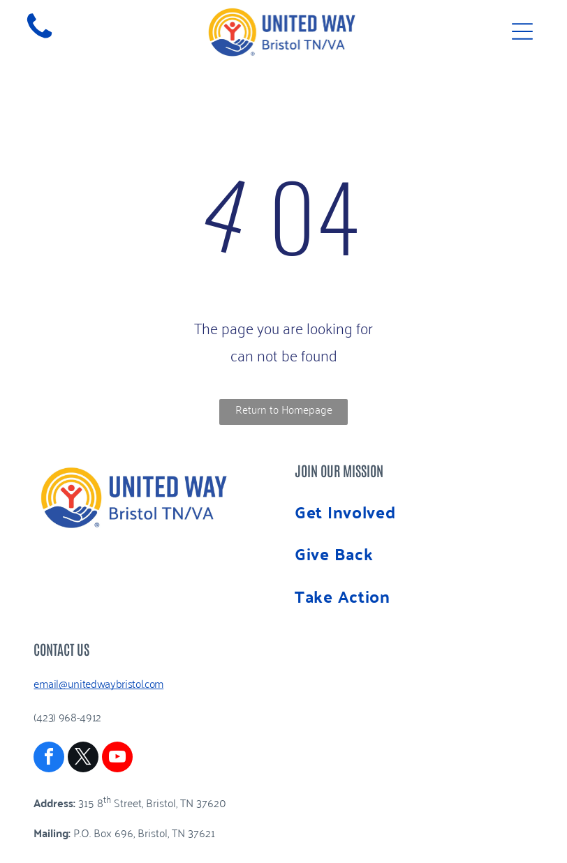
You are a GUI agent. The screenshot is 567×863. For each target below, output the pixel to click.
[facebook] (49, 759)
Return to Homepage (283, 409)
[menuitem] (414, 511)
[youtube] (117, 759)
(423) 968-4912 (67, 716)
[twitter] (83, 759)
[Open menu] (522, 31)
